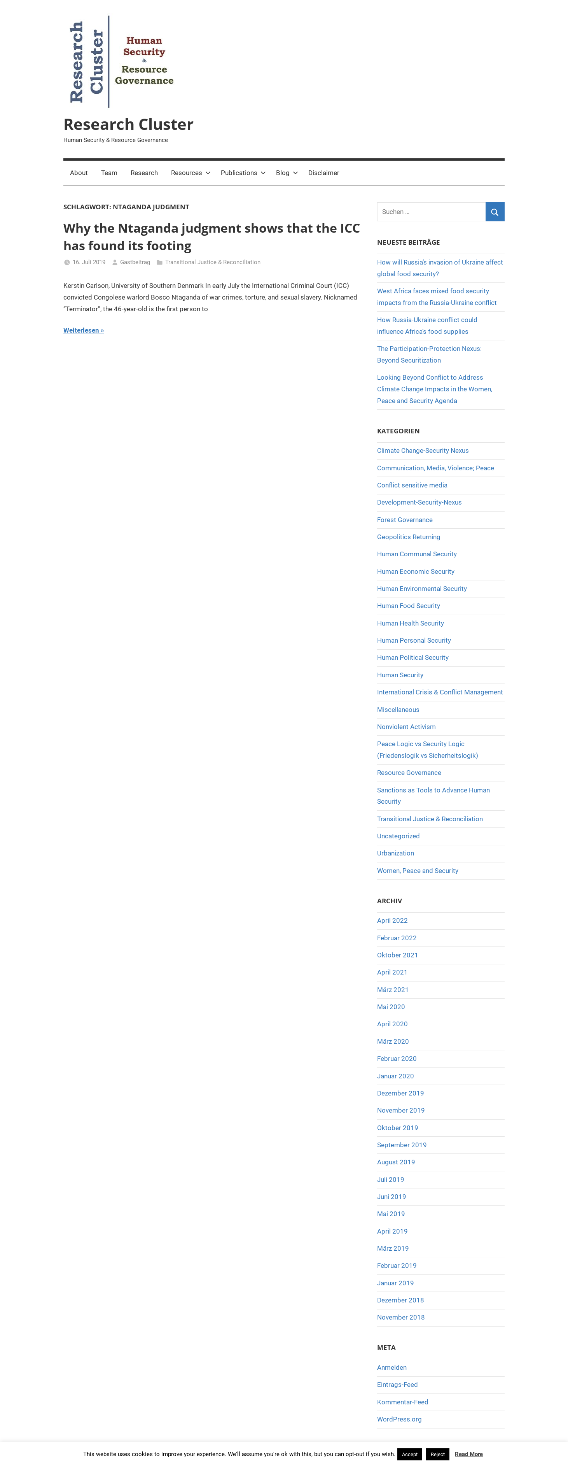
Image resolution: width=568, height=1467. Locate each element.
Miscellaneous (398, 709)
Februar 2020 (397, 1058)
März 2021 (393, 990)
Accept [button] (410, 1454)
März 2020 (393, 1041)
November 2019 (401, 1110)
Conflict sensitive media (412, 485)
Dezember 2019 (400, 1093)
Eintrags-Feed (397, 1384)
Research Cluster (128, 124)
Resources (191, 173)
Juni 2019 (391, 1197)
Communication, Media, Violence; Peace (435, 468)
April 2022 (392, 920)
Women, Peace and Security (417, 871)
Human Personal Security (414, 640)
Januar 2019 (395, 1283)
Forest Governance (405, 520)
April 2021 (392, 972)
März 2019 (393, 1248)
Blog (287, 173)
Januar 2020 (395, 1076)
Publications (243, 173)
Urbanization (395, 853)
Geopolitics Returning (408, 537)
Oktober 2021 (397, 955)
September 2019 (402, 1145)
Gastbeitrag (135, 262)
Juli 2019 (390, 1179)
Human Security (400, 675)
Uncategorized (398, 836)
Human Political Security (413, 657)
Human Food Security (408, 606)
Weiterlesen (81, 330)
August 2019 (396, 1162)
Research (144, 173)
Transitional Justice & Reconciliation (212, 262)
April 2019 (392, 1231)
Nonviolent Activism (406, 727)
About (79, 173)
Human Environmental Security (422, 588)
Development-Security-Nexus (419, 502)
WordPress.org (399, 1419)
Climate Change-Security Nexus (423, 450)
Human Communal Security (417, 554)
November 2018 (401, 1317)
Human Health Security (410, 623)
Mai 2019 (391, 1214)
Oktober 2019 (397, 1128)
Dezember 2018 (400, 1300)
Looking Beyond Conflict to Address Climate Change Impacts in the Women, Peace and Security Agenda (434, 389)
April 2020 (392, 1024)
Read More (469, 1454)
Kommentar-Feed (402, 1402)
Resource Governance (409, 772)
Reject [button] (438, 1454)
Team (109, 173)
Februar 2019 (397, 1265)
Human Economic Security (415, 571)
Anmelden (392, 1367)
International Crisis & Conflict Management (440, 692)
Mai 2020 (391, 1007)
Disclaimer (323, 173)
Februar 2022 (397, 938)
